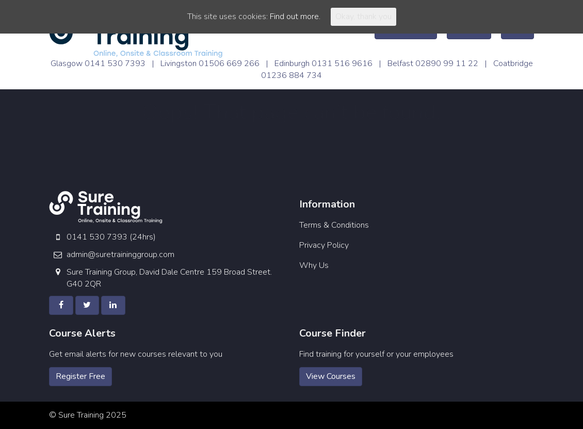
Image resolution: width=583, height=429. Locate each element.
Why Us (314, 265)
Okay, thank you (363, 16)
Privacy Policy (324, 245)
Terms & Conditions (334, 225)
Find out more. (295, 16)
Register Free (80, 376)
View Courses (330, 376)
